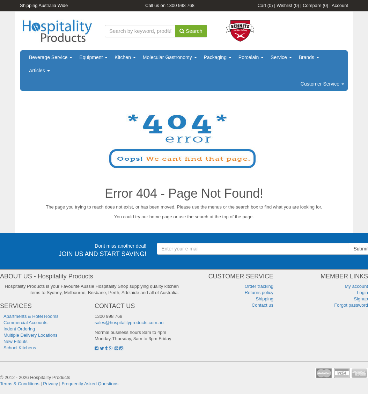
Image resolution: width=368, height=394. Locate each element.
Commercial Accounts (25, 322)
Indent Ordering (19, 328)
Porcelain (251, 57)
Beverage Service (50, 57)
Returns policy (259, 292)
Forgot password (351, 305)
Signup (361, 298)
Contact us (262, 305)
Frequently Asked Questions (90, 383)
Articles (39, 70)
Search (191, 31)
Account (340, 5)
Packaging (217, 57)
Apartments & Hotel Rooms (31, 316)
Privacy (50, 383)
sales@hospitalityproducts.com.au (129, 322)
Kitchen (125, 57)
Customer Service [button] (322, 84)
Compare (315, 5)
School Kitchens (19, 347)
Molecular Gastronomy (170, 57)
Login (362, 292)
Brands (309, 57)
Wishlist (288, 5)
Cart (265, 5)
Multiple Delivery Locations (30, 335)
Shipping (264, 298)
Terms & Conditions (19, 383)
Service (281, 57)
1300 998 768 (181, 5)
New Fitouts (15, 341)
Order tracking (259, 286)
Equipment (93, 57)
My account (356, 286)
